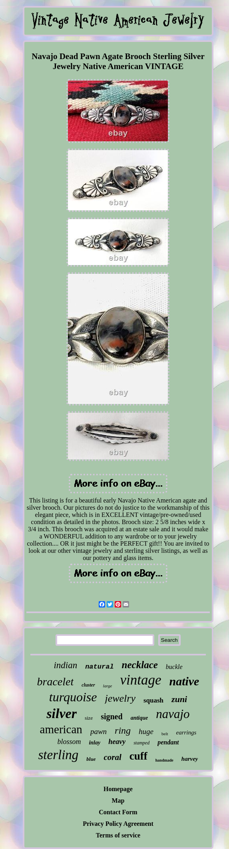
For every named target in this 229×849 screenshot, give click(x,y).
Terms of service (118, 835)
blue (91, 759)
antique (139, 718)
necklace (140, 664)
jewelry (120, 698)
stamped (141, 743)
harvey (189, 759)
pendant (168, 742)
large (107, 685)
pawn (98, 731)
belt (164, 733)
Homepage (118, 789)
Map (118, 800)
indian (65, 665)
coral (112, 757)
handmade (164, 760)
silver (61, 713)
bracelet (55, 681)
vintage (140, 680)
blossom (69, 742)
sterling (58, 755)
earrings (186, 732)
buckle (174, 666)
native (184, 681)
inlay (94, 743)
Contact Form (118, 812)
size (89, 718)
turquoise (73, 697)
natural (99, 667)
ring (123, 730)
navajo (172, 714)
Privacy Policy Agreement (118, 823)
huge (146, 731)
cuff (138, 756)
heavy (116, 742)
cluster (88, 685)
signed (111, 716)
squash (153, 700)
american (61, 729)
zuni (179, 699)
